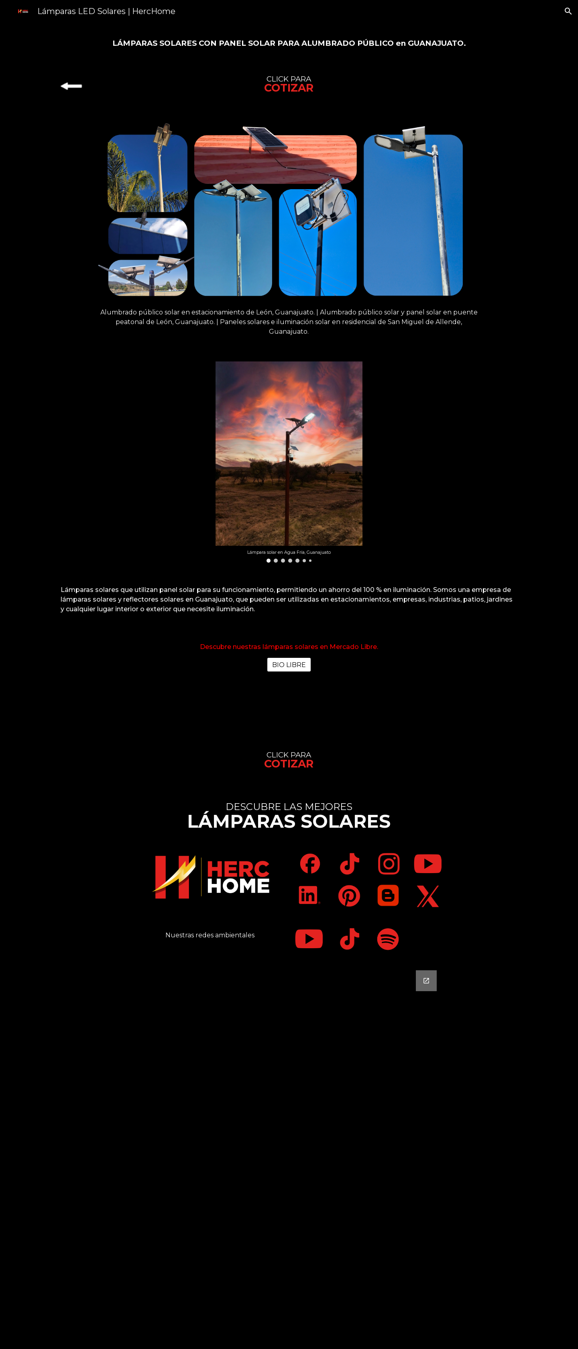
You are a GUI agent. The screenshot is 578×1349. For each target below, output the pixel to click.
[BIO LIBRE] (289, 665)
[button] (568, 11)
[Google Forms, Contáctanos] (289, 1154)
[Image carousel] (289, 462)
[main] (289, 42)
